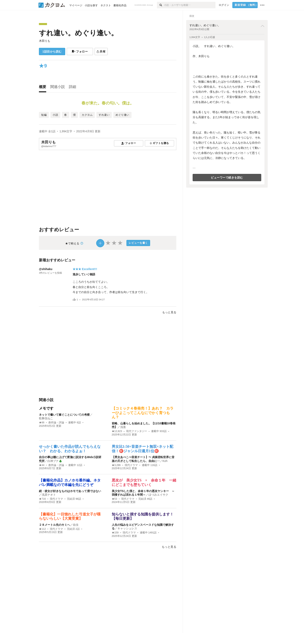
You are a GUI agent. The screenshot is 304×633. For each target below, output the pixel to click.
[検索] (160, 5)
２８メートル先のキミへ (54, 524)
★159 (115, 532)
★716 (42, 498)
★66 (41, 422)
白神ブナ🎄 (54, 461)
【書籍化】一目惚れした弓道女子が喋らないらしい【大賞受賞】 (70, 516)
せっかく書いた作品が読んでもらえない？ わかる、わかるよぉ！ (70, 449)
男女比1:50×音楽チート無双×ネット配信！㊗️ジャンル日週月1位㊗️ (142, 449)
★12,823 (117, 431)
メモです (46, 408)
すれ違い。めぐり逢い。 (78, 33)
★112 (42, 529)
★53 (114, 498)
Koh (165, 461)
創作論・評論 (56, 422)
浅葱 (123, 427)
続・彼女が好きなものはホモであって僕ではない (70, 491)
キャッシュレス (127, 528)
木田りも (44, 40)
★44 (41, 465)
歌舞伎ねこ (46, 418)
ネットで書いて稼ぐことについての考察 (64, 414)
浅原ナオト (49, 494)
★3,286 (116, 465)
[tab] (43, 87)
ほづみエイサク (158, 494)
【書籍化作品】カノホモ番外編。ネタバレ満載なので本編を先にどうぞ (70, 482)
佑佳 (75, 524)
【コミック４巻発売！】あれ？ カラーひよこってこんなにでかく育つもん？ (142, 412)
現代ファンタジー (136, 431)
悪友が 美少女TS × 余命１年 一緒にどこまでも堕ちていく (144, 482)
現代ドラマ (131, 465)
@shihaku (45, 269)
